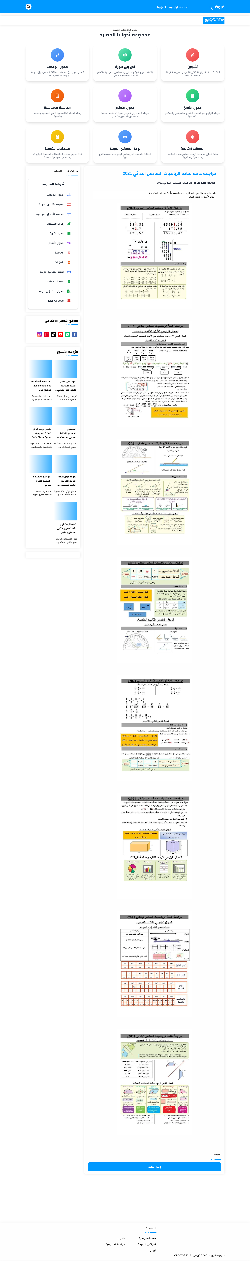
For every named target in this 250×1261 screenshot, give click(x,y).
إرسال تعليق (154, 1167)
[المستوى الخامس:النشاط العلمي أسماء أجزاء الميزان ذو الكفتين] (65, 416)
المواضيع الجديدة (147, 1244)
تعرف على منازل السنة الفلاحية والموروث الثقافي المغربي (66, 386)
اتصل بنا (121, 1238)
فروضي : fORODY (216, 13)
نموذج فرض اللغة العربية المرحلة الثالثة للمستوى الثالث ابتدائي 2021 (66, 481)
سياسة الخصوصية (115, 1244)
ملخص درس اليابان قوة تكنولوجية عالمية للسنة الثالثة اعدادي (41, 433)
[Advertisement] (154, 1197)
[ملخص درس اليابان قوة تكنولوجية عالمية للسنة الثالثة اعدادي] (40, 416)
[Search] (28, 7)
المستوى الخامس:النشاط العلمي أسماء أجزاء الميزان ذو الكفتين (66, 433)
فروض (153, 1250)
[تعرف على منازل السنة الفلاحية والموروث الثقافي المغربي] (65, 369)
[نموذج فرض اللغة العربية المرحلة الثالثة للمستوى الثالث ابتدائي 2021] (65, 464)
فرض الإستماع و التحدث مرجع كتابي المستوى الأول (66, 528)
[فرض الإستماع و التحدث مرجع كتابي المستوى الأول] (65, 511)
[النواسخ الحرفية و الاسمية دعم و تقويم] (40, 464)
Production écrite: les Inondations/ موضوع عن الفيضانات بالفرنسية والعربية (40, 386)
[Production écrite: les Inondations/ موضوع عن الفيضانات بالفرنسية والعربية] (40, 369)
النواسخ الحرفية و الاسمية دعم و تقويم (42, 480)
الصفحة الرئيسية (147, 1238)
